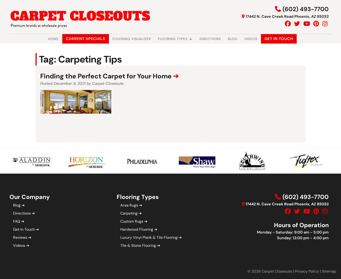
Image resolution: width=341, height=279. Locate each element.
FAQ (16, 221)
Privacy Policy (307, 271)
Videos (250, 39)
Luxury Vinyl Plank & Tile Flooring (149, 237)
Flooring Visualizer (131, 39)
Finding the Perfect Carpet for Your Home (106, 76)
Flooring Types (175, 39)
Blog (232, 39)
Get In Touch (279, 38)
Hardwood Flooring (136, 229)
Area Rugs (129, 205)
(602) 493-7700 (306, 9)
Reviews (20, 237)
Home (53, 39)
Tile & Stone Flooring (138, 245)
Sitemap (329, 271)
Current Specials (85, 38)
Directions (210, 39)
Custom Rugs (131, 221)
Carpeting (129, 213)
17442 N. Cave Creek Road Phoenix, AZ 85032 (287, 16)
